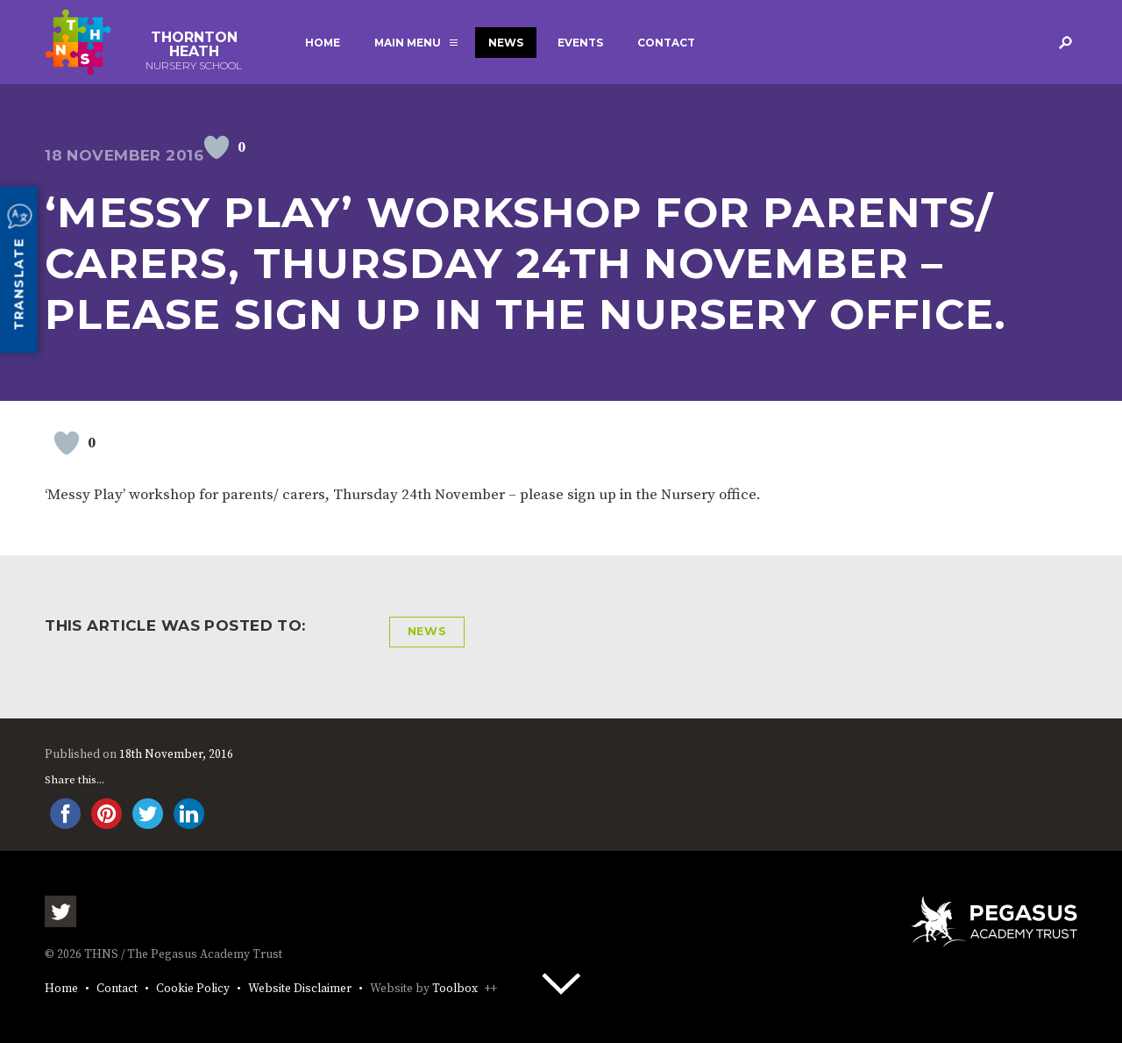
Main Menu (407, 42)
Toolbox (455, 989)
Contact (666, 42)
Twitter (60, 911)
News (505, 42)
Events (580, 42)
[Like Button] (216, 147)
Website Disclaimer (300, 989)
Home (322, 42)
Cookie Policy (193, 989)
